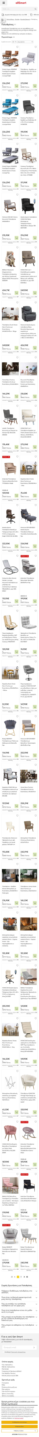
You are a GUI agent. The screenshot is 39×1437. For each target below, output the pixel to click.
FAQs (3, 1385)
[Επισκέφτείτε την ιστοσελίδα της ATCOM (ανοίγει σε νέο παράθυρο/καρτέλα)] (19, 1434)
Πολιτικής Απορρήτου (18, 1352)
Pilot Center (5, 1369)
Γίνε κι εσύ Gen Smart (17, 1339)
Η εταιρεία (5, 1383)
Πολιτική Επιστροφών (8, 1391)
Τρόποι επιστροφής (8, 1396)
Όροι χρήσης (6, 1389)
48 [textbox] (13, 42)
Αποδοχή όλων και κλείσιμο (19, 1422)
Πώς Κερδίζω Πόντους (8, 1373)
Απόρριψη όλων (19, 1426)
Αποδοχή (15, 1352)
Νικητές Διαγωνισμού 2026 (10, 1375)
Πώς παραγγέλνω (7, 1364)
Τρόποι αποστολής (7, 1393)
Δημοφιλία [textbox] (21, 42)
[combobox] (25, 42)
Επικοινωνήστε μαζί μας (9, 1387)
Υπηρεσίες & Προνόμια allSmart (11, 1371)
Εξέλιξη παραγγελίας (8, 1367)
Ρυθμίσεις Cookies (18, 1430)
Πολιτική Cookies (19, 1418)
